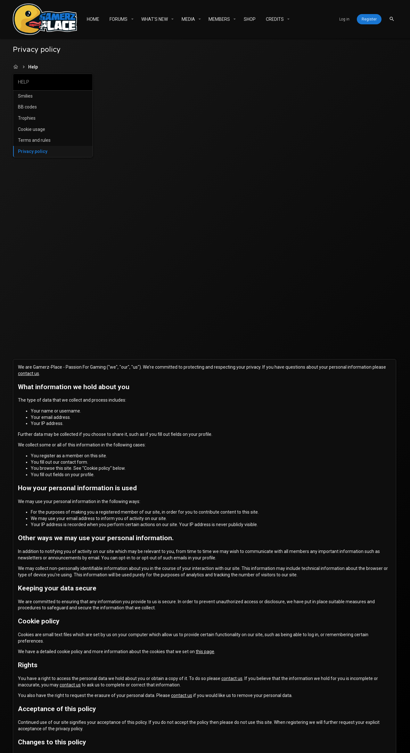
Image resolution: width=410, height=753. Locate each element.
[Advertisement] (53, 260)
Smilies (25, 96)
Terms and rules (34, 140)
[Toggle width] (101, 723)
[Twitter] (342, 742)
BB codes (27, 106)
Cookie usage (31, 129)
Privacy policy (32, 151)
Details (317, 744)
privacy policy (201, 515)
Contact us (172, 723)
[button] (132, 19)
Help (272, 723)
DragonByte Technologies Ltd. (272, 744)
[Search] (391, 19)
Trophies (27, 118)
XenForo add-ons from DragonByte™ (172, 744)
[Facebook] (331, 742)
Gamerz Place (127, 723)
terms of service (241, 515)
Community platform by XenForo (195, 739)
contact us (195, 88)
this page (291, 378)
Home (288, 723)
